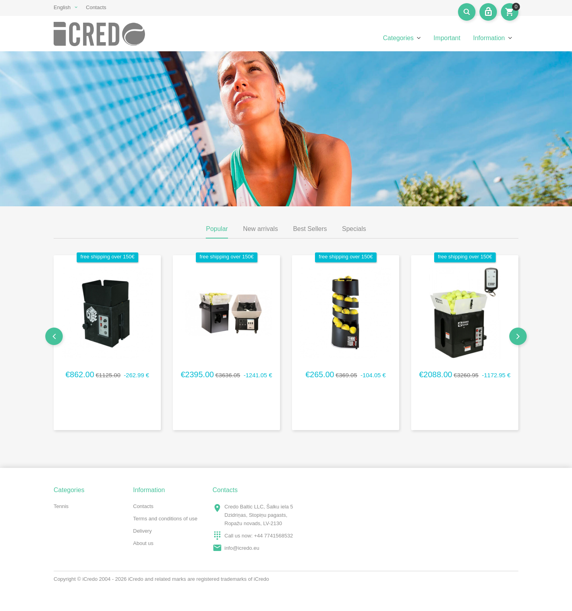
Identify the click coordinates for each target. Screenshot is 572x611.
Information (489, 38)
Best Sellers (310, 228)
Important (446, 38)
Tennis (61, 506)
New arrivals (260, 228)
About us (143, 543)
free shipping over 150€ (108, 257)
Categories (398, 38)
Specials (354, 228)
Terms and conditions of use (165, 519)
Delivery (142, 531)
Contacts (96, 7)
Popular (217, 228)
